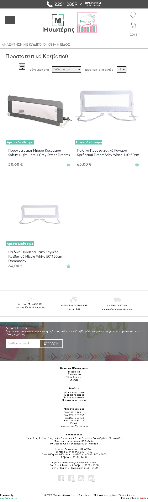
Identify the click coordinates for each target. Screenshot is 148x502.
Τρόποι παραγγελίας (74, 392)
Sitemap (74, 379)
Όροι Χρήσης (74, 377)
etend (144, 498)
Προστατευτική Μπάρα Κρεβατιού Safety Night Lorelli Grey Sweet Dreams (39, 152)
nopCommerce (8, 498)
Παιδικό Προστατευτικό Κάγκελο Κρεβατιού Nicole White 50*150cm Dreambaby (35, 256)
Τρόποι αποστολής (74, 397)
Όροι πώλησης (127, 495)
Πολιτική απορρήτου (105, 495)
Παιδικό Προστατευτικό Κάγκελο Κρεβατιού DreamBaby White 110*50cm (108, 152)
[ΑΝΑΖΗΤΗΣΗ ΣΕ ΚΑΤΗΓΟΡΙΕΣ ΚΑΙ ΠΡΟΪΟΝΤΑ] (74, 44)
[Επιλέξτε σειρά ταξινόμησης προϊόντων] (66, 69)
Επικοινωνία (74, 374)
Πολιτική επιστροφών (74, 400)
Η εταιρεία (74, 371)
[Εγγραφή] (23, 343)
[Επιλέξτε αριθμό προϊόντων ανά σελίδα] (121, 69)
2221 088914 (69, 4)
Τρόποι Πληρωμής (74, 394)
